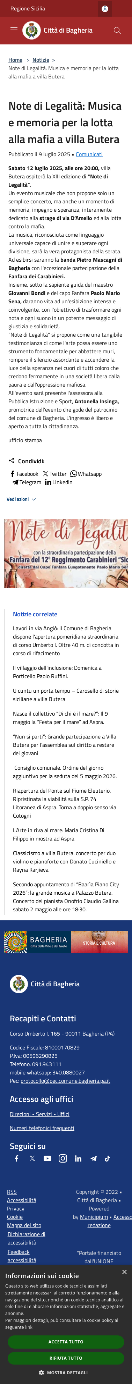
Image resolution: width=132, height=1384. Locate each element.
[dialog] (66, 1324)
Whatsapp (85, 474)
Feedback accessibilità (22, 1256)
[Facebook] (17, 1158)
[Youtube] (47, 1158)
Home (15, 60)
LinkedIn (58, 482)
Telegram (26, 482)
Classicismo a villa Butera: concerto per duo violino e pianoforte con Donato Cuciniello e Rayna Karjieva (64, 861)
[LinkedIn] (78, 1158)
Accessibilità (21, 1200)
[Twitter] (32, 1158)
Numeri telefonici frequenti (42, 1128)
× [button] (124, 1272)
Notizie (40, 60)
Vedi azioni (22, 499)
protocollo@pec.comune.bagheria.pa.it (65, 1081)
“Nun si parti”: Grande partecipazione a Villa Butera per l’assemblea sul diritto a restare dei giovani (64, 744)
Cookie (15, 1217)
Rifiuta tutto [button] (66, 1358)
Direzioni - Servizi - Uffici (39, 1114)
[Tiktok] (107, 1158)
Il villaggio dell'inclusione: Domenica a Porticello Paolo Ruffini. (57, 672)
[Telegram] (94, 1158)
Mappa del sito (24, 1225)
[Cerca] (117, 30)
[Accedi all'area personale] (105, 9)
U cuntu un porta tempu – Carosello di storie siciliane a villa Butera (66, 694)
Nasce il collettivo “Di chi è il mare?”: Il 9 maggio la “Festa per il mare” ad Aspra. (60, 717)
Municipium (94, 1217)
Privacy (15, 1208)
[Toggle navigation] (14, 30)
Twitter (54, 474)
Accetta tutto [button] (66, 1342)
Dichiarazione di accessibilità (26, 1238)
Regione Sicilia (27, 8)
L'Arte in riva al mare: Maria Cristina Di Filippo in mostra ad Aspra (58, 834)
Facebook (23, 474)
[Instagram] (63, 1158)
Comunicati (89, 154)
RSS (12, 1192)
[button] (66, 1372)
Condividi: (26, 461)
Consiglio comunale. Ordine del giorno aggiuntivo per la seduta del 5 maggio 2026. (65, 771)
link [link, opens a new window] (28, 1327)
